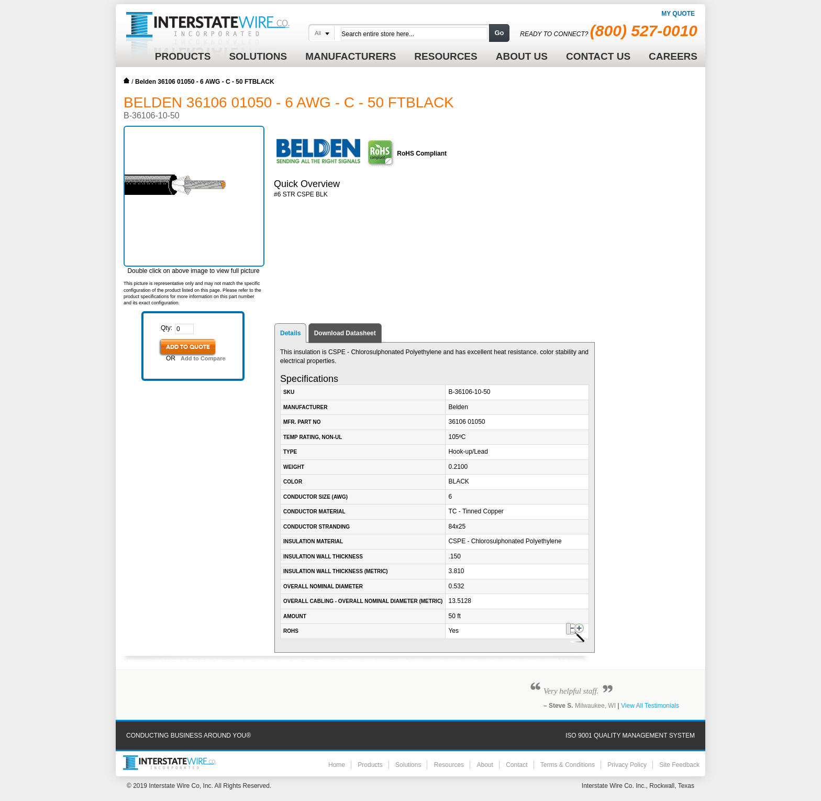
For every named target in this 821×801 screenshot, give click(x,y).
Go (499, 33)
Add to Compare (203, 358)
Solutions (408, 765)
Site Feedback (679, 765)
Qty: (166, 328)
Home (127, 81)
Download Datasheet (345, 333)
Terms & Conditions (567, 765)
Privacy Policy (627, 765)
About (484, 765)
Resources (449, 765)
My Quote (678, 13)
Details (290, 333)
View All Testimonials (650, 705)
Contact (516, 765)
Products (370, 765)
